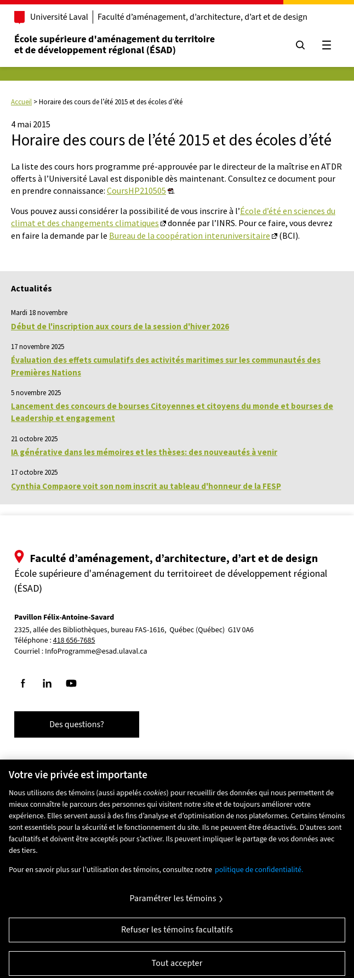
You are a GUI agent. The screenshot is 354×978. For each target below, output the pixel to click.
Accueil (21, 101)
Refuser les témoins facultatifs (177, 936)
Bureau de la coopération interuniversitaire (189, 235)
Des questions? (76, 724)
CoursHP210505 (136, 190)
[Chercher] (300, 45)
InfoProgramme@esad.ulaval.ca (96, 651)
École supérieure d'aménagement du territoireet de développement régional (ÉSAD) (114, 44)
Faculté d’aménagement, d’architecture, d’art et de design (202, 17)
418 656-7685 (74, 641)
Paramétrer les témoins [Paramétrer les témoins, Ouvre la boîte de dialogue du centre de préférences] (172, 905)
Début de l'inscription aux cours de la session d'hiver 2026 (120, 326)
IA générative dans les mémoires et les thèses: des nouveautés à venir (144, 452)
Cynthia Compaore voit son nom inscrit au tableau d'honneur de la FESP (146, 486)
